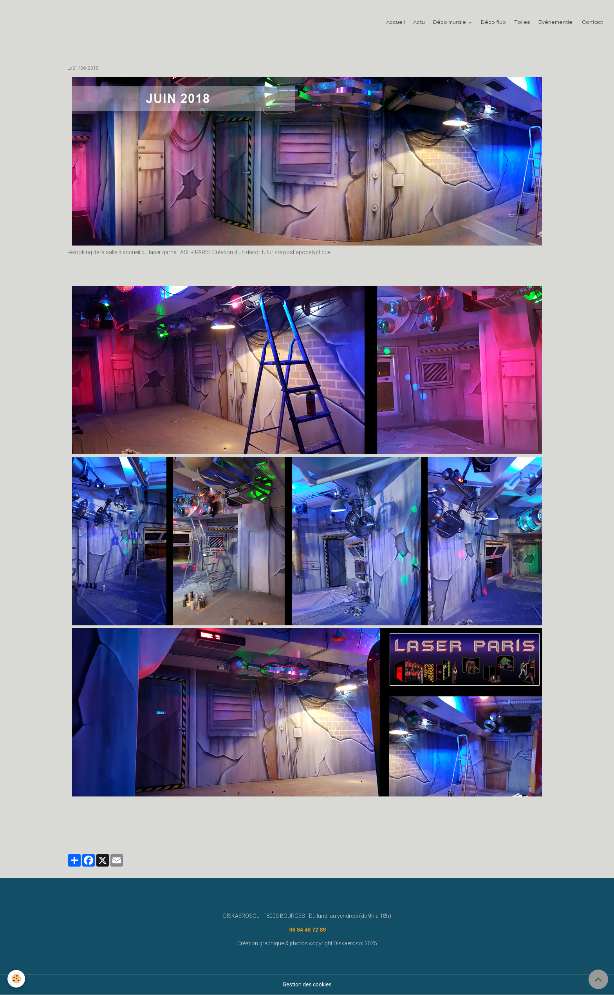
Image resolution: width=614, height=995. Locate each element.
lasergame (254, 831)
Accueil (395, 23)
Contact (592, 23)
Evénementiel (556, 23)
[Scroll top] (598, 979)
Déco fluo (493, 23)
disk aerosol (116, 831)
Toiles (522, 23)
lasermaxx (285, 831)
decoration (82, 831)
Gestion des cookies (307, 985)
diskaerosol (191, 831)
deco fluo (346, 831)
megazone (316, 831)
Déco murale (450, 23)
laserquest (223, 831)
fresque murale (154, 831)
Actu (419, 23)
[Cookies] (16, 979)
